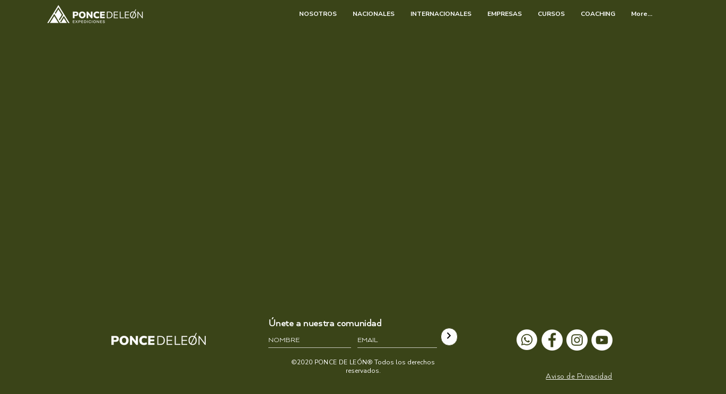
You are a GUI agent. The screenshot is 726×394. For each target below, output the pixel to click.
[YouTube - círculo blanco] (602, 340)
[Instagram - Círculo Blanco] (577, 340)
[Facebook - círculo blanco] (552, 340)
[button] (579, 376)
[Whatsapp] (527, 339)
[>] (449, 337)
